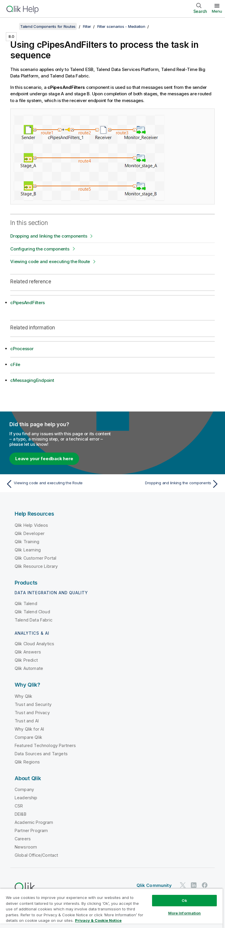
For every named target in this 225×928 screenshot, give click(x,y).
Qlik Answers (28, 651)
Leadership (26, 797)
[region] (111, 908)
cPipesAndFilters (27, 302)
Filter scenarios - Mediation (121, 26)
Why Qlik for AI (29, 729)
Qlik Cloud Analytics (34, 643)
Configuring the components (39, 249)
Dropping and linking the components (48, 236)
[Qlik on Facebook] (204, 885)
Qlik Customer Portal (35, 558)
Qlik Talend (26, 603)
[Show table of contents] (11, 26)
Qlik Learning (28, 549)
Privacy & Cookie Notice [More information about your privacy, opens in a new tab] (98, 920)
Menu (217, 11)
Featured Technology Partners (45, 745)
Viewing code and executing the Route (50, 261)
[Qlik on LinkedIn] (193, 885)
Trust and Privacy (32, 712)
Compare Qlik (28, 737)
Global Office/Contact (36, 855)
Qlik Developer (30, 533)
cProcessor (22, 348)
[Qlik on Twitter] (182, 885)
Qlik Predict (26, 660)
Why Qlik (23, 696)
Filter (87, 26)
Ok (184, 900)
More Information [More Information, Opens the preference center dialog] (184, 913)
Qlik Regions (27, 761)
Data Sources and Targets (41, 753)
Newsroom (26, 846)
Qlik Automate (29, 668)
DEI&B (20, 814)
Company (24, 789)
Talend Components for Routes (48, 26)
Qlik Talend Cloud (32, 611)
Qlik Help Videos (31, 525)
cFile (15, 364)
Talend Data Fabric (33, 619)
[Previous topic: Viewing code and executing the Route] (57, 484)
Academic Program (34, 822)
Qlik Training (27, 541)
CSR (19, 805)
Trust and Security (33, 704)
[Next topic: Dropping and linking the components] (168, 484)
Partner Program (31, 830)
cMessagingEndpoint (32, 380)
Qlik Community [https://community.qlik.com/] (154, 885)
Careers (23, 838)
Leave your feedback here (44, 458)
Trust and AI (27, 720)
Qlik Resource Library (36, 566)
